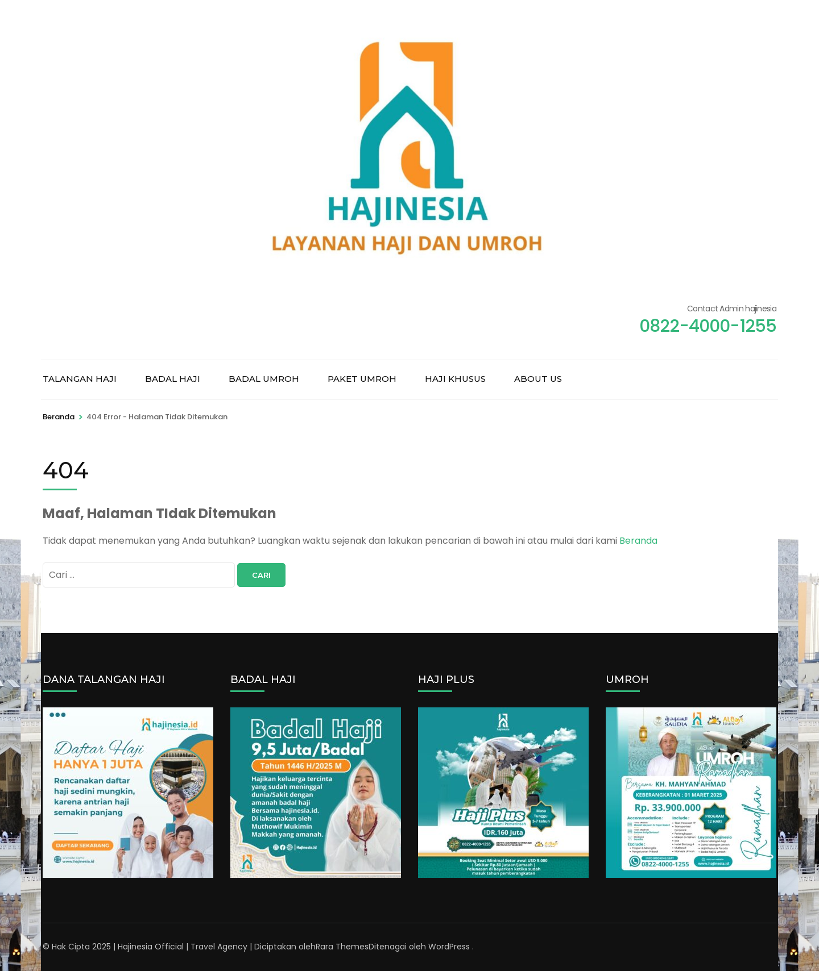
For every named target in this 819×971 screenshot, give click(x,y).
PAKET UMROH (362, 378)
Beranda (638, 540)
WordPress (449, 946)
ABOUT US (538, 378)
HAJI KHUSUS (455, 378)
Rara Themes (342, 946)
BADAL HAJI (172, 378)
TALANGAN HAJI (80, 378)
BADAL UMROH (264, 378)
